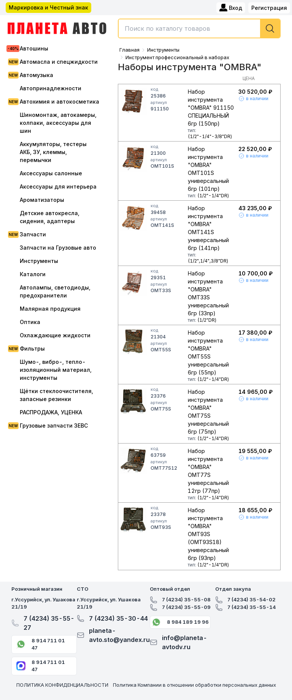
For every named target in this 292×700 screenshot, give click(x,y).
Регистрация (269, 8)
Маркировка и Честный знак (48, 7)
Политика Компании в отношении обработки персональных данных (194, 685)
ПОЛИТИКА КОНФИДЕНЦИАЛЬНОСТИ (62, 685)
